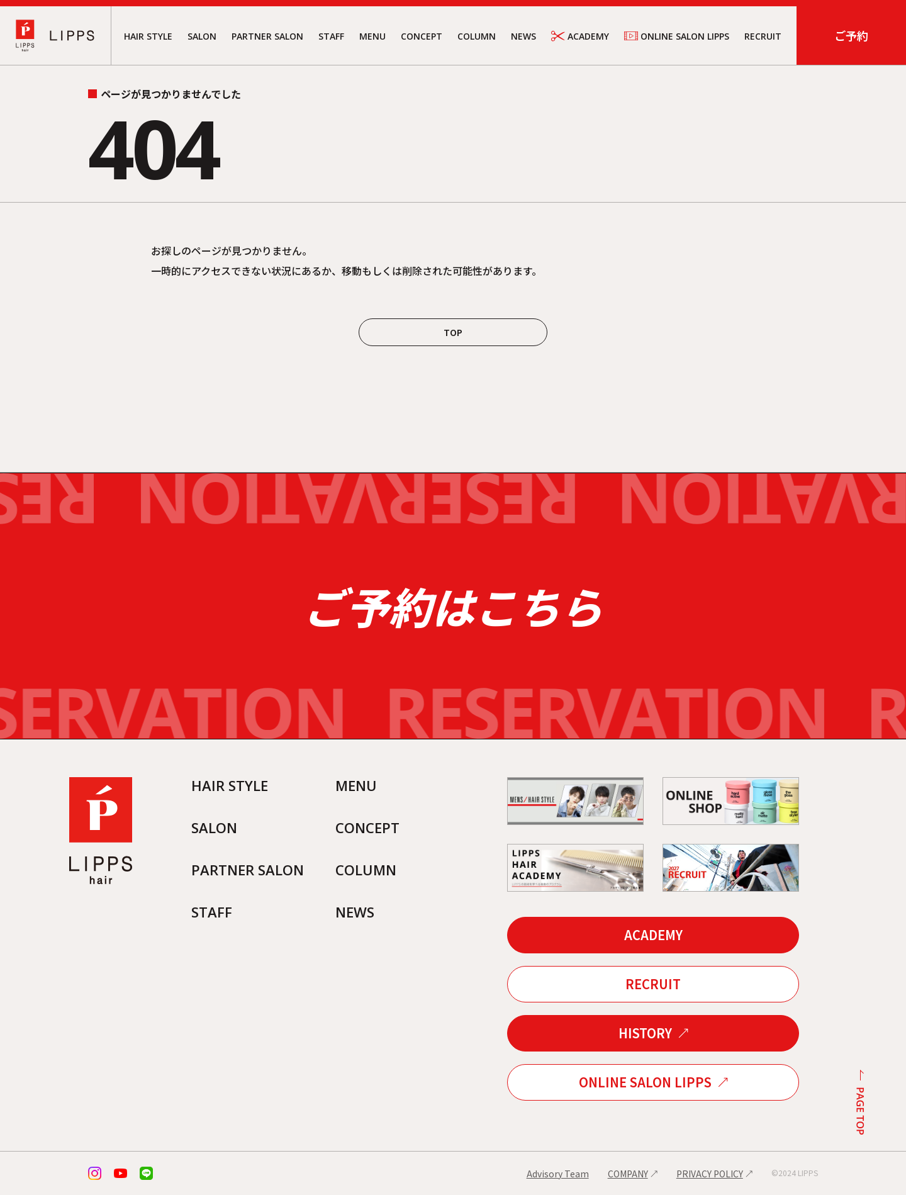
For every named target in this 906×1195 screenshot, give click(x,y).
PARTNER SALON (267, 36)
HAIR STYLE (148, 36)
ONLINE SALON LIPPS (676, 36)
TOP (453, 332)
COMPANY (628, 1173)
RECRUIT (762, 36)
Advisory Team (558, 1173)
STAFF (331, 36)
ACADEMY (580, 36)
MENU (372, 36)
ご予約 (851, 35)
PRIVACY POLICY (709, 1173)
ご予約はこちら (453, 606)
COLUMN (476, 36)
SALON (201, 36)
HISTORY (645, 1033)
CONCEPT (421, 36)
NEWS (523, 36)
